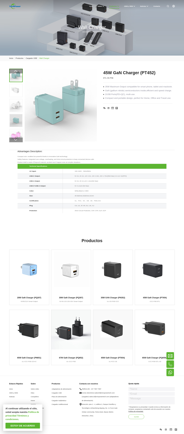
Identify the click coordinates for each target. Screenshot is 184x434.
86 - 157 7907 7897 (94, 392)
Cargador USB (57, 395)
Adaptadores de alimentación (62, 392)
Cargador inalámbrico (59, 403)
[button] (16, 140)
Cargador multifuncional (60, 407)
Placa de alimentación (59, 399)
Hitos (32, 395)
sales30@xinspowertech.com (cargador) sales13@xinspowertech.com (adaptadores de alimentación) (100, 399)
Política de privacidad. (135, 414)
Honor (33, 403)
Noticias (12, 399)
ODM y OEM (13, 395)
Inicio (11, 392)
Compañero (35, 399)
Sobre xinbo (35, 392)
